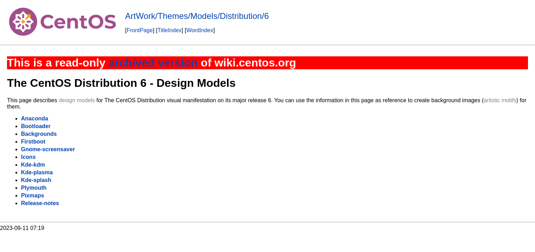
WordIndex (199, 30)
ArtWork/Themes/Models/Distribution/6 (197, 16)
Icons (28, 157)
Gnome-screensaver (48, 149)
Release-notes (40, 203)
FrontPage (139, 30)
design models (77, 100)
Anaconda (34, 118)
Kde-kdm (33, 165)
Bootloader (35, 126)
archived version (153, 62)
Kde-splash (36, 180)
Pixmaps (32, 195)
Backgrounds (39, 134)
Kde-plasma (37, 172)
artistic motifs (499, 100)
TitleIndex (170, 30)
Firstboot (33, 142)
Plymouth (34, 188)
